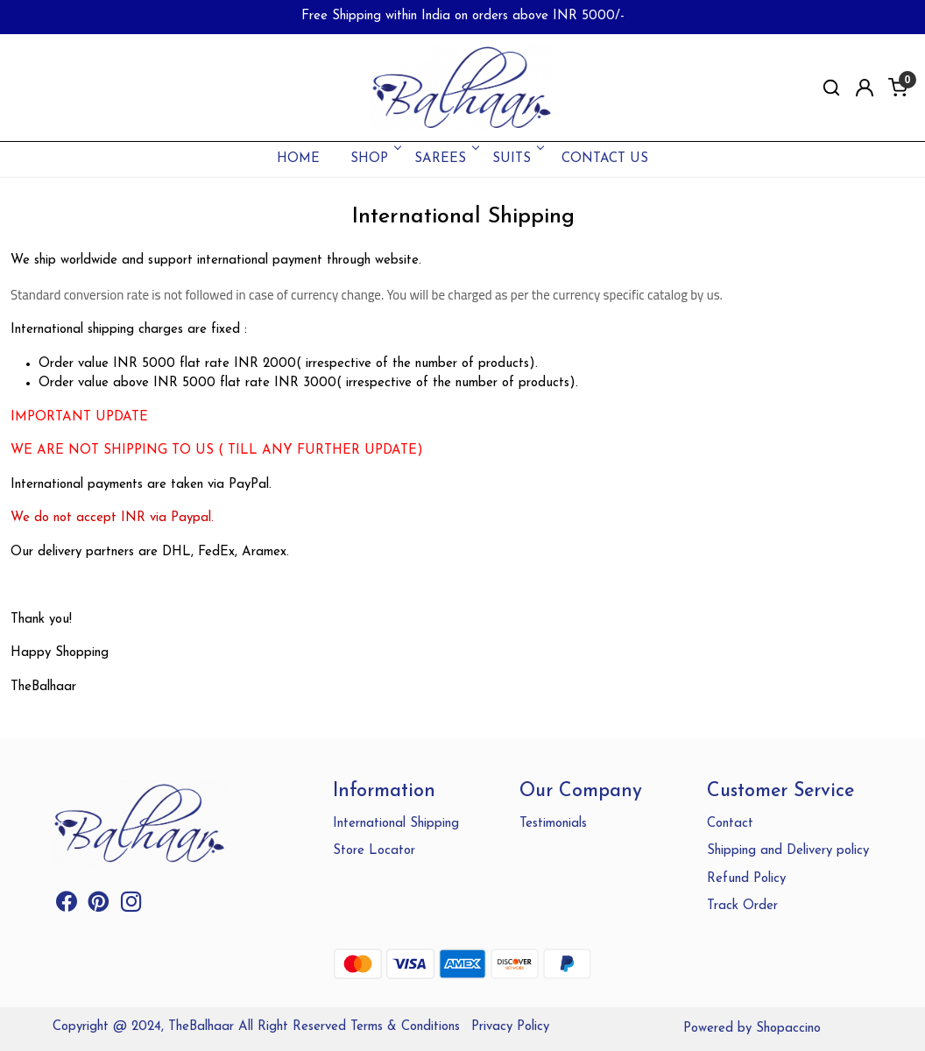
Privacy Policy (510, 1026)
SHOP (374, 159)
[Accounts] (864, 87)
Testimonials (553, 823)
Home (298, 159)
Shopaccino (788, 1028)
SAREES (445, 159)
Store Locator (374, 850)
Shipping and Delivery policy (788, 850)
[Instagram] (131, 906)
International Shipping (396, 823)
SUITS (516, 159)
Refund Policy (746, 878)
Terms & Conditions (405, 1026)
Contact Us (604, 159)
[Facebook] (67, 906)
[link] (831, 88)
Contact (730, 823)
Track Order (742, 906)
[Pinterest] (99, 906)
